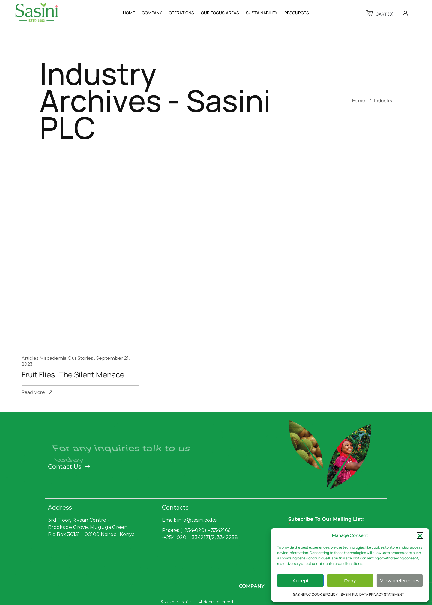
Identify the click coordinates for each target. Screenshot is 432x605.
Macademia (53, 358)
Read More (33, 392)
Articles (30, 358)
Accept (300, 580)
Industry (383, 100)
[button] (420, 535)
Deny (350, 580)
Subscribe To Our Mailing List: (326, 522)
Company (252, 586)
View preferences (399, 580)
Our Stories (80, 358)
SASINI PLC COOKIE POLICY (315, 594)
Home (358, 100)
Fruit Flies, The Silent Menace (73, 375)
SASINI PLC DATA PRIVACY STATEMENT (372, 594)
